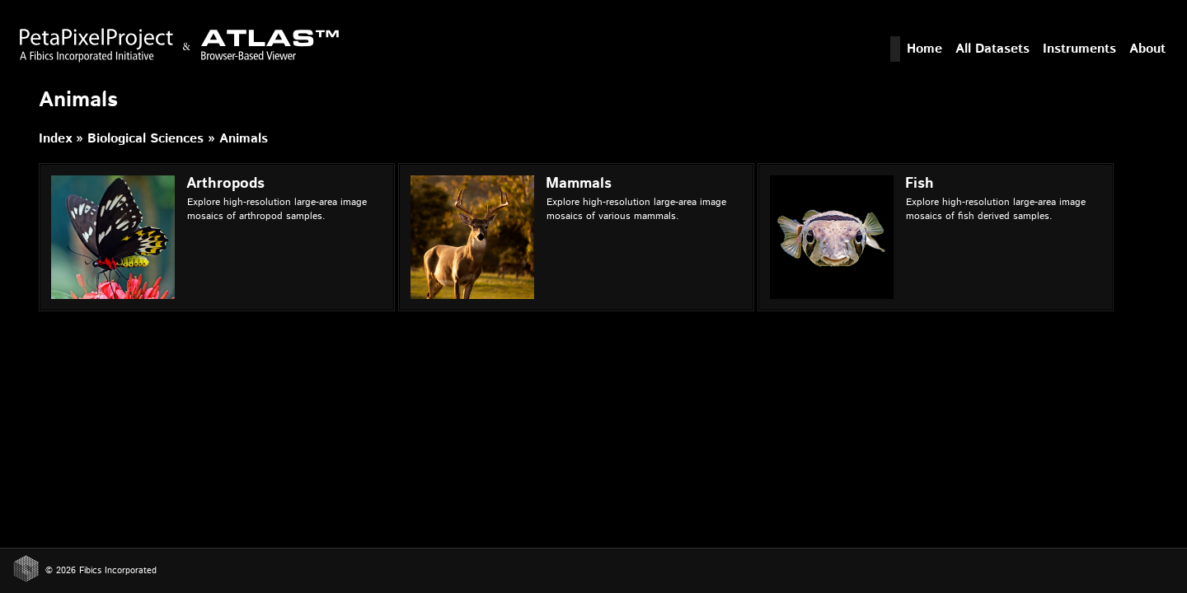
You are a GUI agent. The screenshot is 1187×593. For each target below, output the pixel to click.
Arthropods (225, 183)
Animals (243, 138)
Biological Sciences (145, 138)
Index (55, 138)
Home (924, 49)
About (1147, 49)
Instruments (1079, 49)
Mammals (579, 183)
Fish (919, 183)
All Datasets (992, 49)
